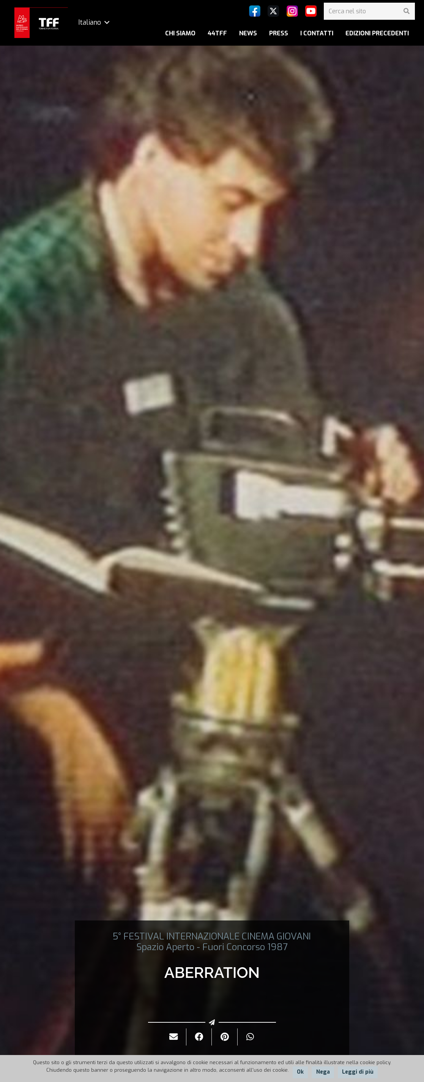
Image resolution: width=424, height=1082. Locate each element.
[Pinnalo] (224, 1037)
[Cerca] (406, 11)
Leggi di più (358, 1072)
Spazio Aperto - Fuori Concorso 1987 (212, 947)
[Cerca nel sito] (369, 11)
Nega (323, 1072)
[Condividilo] (199, 1037)
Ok (300, 1072)
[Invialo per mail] (173, 1037)
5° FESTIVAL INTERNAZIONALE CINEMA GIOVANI (212, 936)
